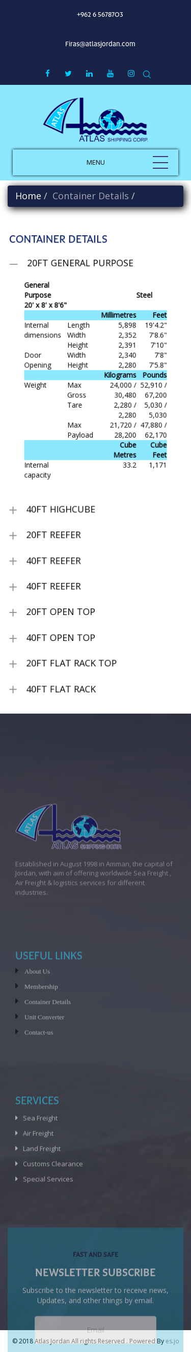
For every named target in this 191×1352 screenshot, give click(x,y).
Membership (41, 1013)
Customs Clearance (53, 1190)
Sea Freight (40, 1144)
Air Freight (38, 1159)
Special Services (48, 1205)
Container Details (47, 1028)
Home (28, 196)
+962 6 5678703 (100, 14)
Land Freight (42, 1175)
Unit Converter (44, 1043)
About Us (37, 998)
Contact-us (38, 1059)
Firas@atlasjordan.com (100, 44)
